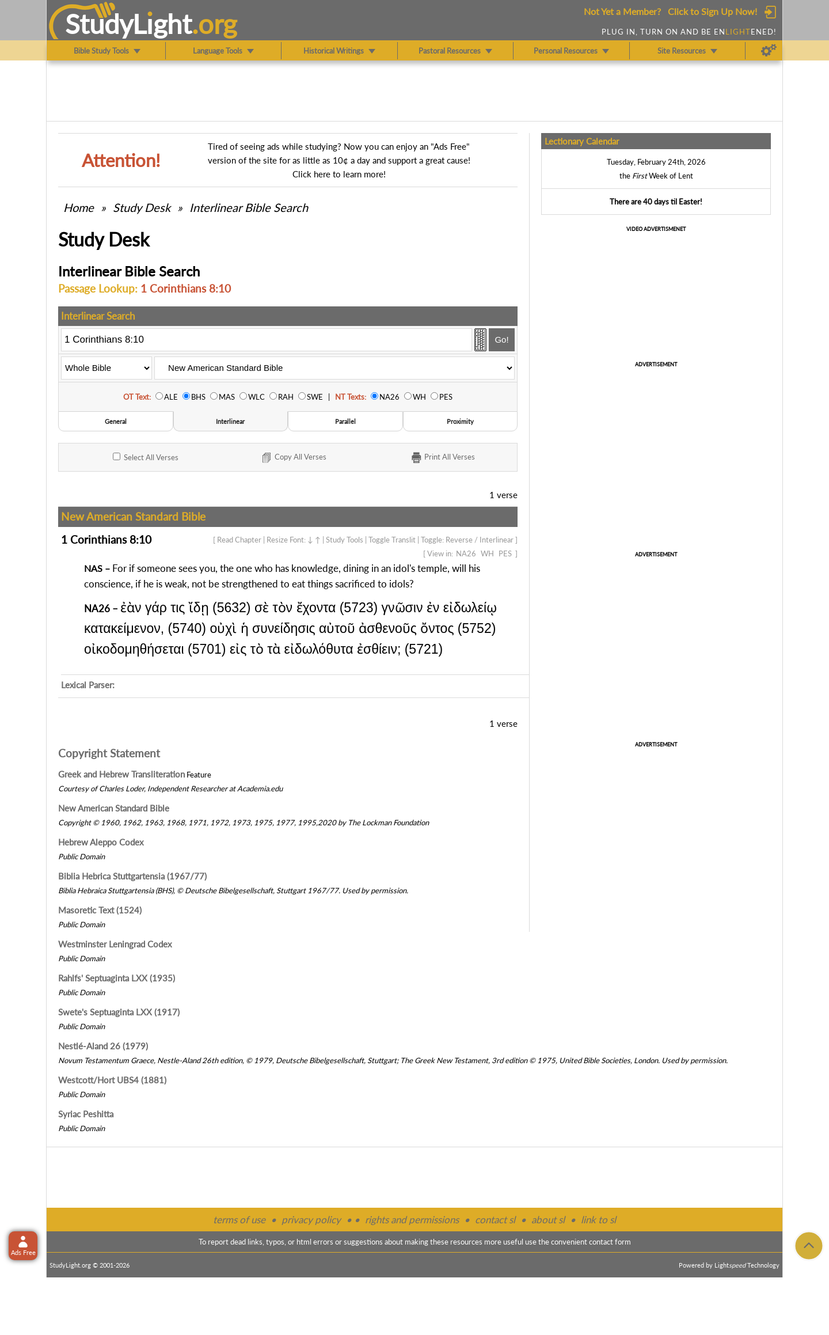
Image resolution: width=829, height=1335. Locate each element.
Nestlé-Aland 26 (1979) (103, 1046)
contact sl (495, 1219)
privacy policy (311, 1219)
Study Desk (141, 207)
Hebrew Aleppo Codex (100, 842)
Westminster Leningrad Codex (115, 944)
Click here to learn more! (339, 174)
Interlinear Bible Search (248, 207)
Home (78, 207)
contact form (610, 1241)
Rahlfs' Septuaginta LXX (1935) (116, 978)
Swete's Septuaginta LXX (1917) (119, 1012)
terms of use (239, 1219)
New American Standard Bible (113, 808)
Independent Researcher (187, 788)
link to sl (598, 1219)
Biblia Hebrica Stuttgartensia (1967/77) (132, 876)
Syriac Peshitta (85, 1114)
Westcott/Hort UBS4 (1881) (112, 1080)
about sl (548, 1219)
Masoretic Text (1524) (100, 910)
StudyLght (128, 23)
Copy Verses (293, 458)
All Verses (145, 457)
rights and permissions (412, 1219)
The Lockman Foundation (388, 822)
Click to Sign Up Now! (712, 11)
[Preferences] (769, 50)
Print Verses (442, 458)
